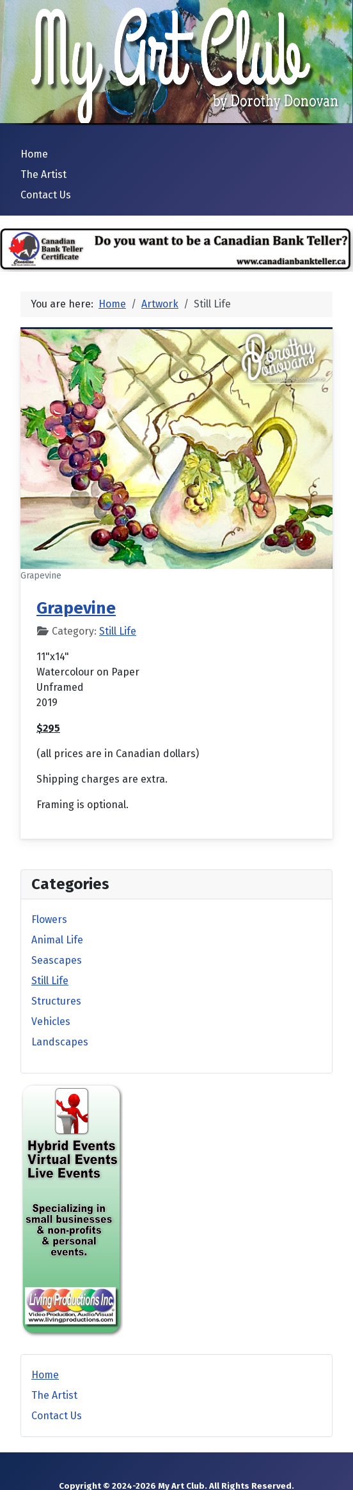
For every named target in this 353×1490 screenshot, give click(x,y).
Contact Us (45, 195)
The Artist (43, 174)
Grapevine (76, 608)
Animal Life (57, 940)
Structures (56, 1001)
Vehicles (50, 1021)
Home (34, 154)
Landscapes (59, 1042)
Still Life (117, 631)
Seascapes (56, 960)
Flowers (49, 919)
